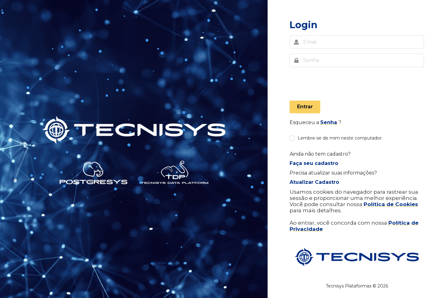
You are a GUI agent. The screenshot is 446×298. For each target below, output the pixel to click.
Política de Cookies (391, 204)
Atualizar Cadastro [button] (314, 182)
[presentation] (337, 85)
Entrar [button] (305, 107)
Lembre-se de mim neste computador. (340, 138)
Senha (329, 122)
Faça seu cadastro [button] (314, 163)
